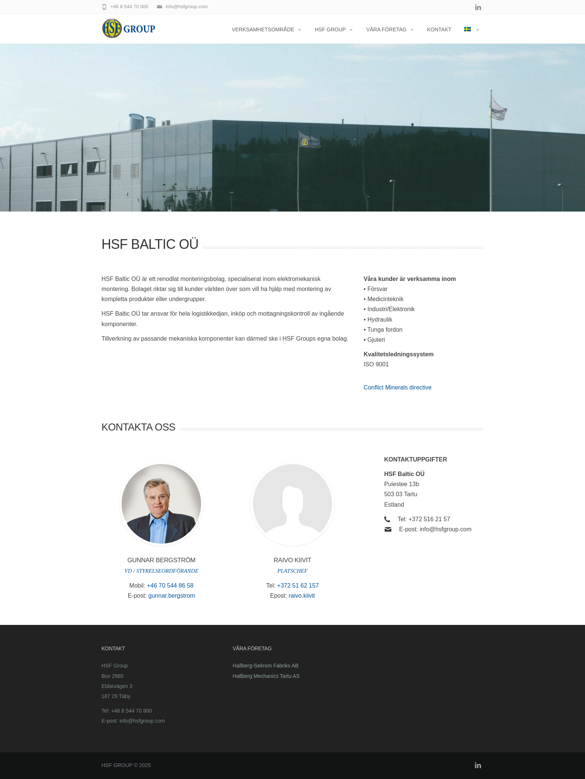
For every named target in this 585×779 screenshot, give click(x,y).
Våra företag (390, 29)
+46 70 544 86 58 (170, 585)
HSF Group (334, 29)
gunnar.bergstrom (171, 595)
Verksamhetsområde (267, 29)
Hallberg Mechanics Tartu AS (266, 676)
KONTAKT (439, 29)
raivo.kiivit (302, 595)
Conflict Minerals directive (398, 387)
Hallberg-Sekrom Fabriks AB (266, 666)
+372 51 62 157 (298, 585)
